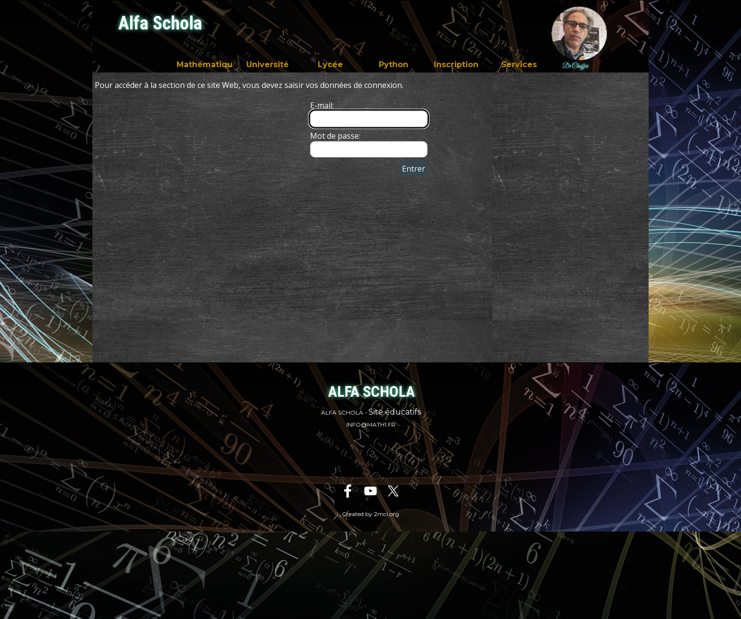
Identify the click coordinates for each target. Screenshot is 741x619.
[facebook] (348, 491)
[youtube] (370, 491)
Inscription (456, 64)
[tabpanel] (371, 418)
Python (393, 64)
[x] (393, 491)
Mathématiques (209, 64)
